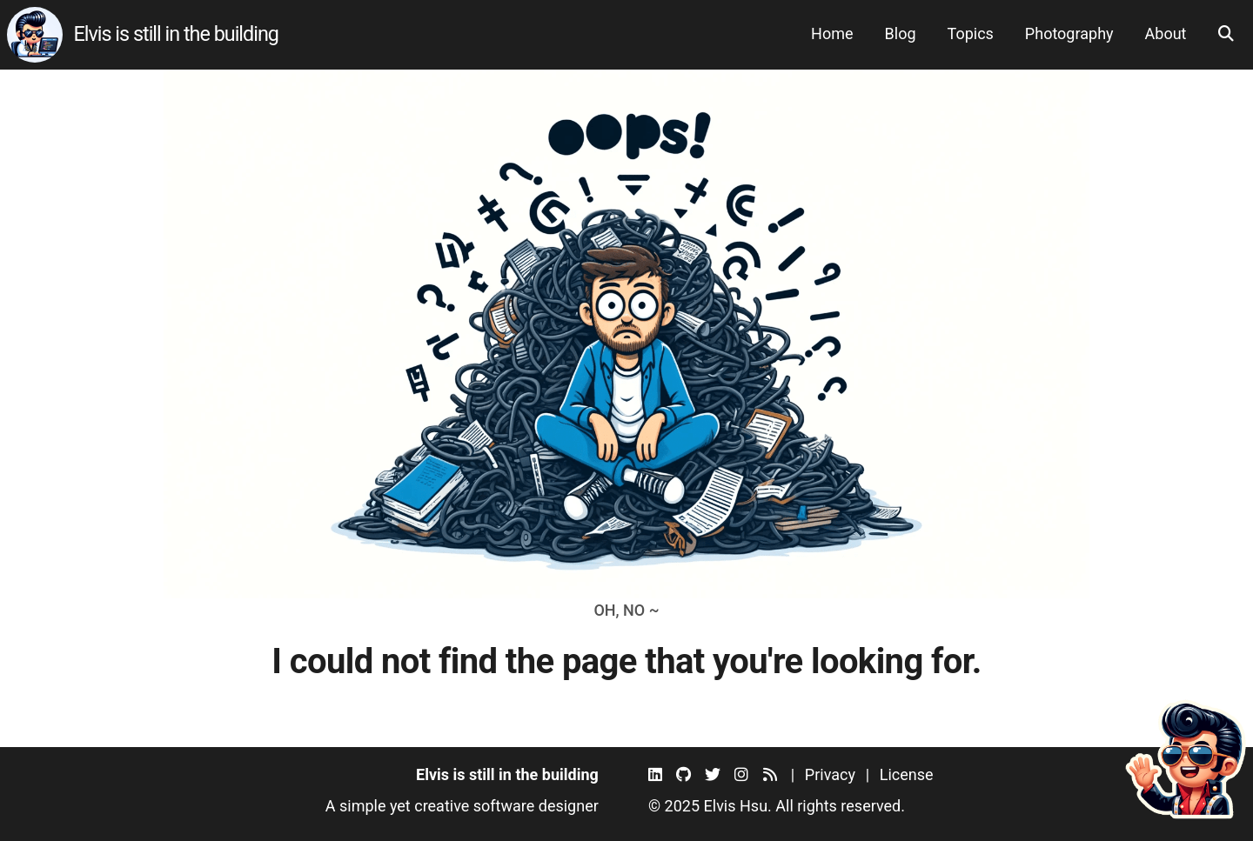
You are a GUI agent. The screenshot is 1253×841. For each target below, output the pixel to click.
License (907, 774)
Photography (1069, 33)
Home (832, 33)
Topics (971, 33)
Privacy (830, 774)
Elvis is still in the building (175, 34)
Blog (900, 33)
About (1166, 33)
